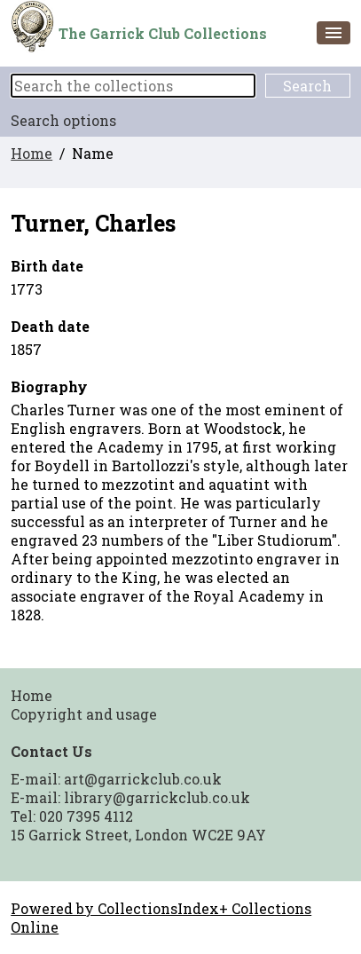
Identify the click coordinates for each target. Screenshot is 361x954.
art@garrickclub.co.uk (143, 778)
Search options (63, 120)
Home (31, 153)
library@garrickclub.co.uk (157, 797)
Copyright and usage (84, 714)
